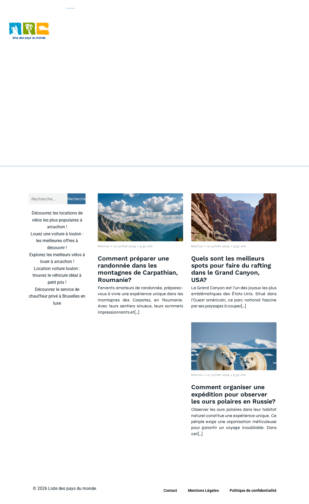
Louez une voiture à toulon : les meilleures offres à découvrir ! (57, 240)
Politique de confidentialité (253, 490)
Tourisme (257, 14)
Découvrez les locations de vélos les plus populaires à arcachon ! (57, 219)
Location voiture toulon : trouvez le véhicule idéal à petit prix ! (57, 275)
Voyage (111, 48)
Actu (70, 14)
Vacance (74, 48)
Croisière (181, 14)
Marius (103, 246)
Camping (143, 14)
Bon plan (104, 14)
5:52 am (146, 246)
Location (218, 14)
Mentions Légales (203, 490)
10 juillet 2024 (124, 246)
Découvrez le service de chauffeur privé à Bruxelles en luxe (57, 296)
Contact (170, 490)
